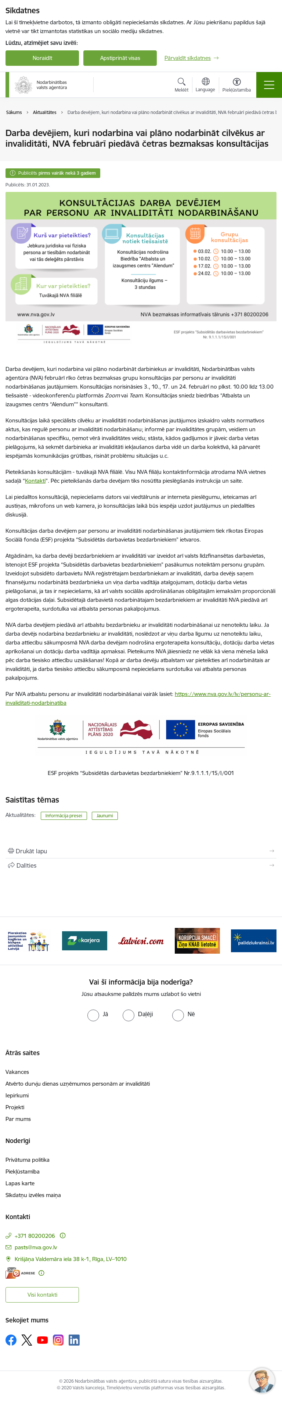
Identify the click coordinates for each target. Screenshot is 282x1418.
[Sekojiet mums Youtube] (42, 1339)
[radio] (97, 1014)
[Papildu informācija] (62, 1235)
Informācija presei (64, 815)
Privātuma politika (28, 1159)
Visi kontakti (42, 1294)
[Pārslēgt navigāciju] (269, 85)
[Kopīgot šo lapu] (141, 865)
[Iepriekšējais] (14, 940)
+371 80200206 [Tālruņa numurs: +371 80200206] (35, 1235)
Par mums (18, 1118)
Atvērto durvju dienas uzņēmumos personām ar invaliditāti (78, 1083)
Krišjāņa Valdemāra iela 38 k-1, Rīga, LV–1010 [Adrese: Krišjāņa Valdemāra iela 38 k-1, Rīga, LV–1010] (71, 1259)
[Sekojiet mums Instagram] (58, 1340)
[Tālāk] (268, 940)
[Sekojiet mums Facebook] (11, 1340)
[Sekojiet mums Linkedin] (74, 1340)
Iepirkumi (17, 1095)
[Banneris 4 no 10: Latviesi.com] (197, 940)
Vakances (17, 1071)
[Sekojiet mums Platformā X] (26, 1340)
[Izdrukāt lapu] (141, 851)
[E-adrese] (20, 1273)
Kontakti (35, 480)
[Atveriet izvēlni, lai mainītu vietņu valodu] (205, 85)
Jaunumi (105, 815)
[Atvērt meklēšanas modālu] (181, 86)
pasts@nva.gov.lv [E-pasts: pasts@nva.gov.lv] (36, 1247)
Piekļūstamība (23, 1171)
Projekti (15, 1107)
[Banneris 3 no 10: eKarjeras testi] (141, 940)
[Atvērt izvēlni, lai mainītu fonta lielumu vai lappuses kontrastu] (236, 86)
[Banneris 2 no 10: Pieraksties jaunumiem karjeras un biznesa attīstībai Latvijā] (85, 940)
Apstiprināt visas (120, 57)
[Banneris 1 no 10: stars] (28, 940)
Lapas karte (20, 1183)
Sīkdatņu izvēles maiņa (33, 1195)
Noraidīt (42, 57)
